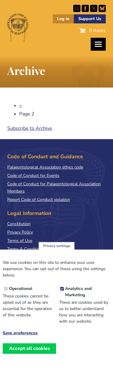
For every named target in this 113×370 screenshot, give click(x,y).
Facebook (85, 8)
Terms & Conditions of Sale (33, 249)
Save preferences (20, 339)
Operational (20, 294)
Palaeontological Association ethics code (45, 167)
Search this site (76, 8)
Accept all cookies (29, 354)
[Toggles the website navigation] (98, 44)
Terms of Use (19, 240)
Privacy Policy (20, 232)
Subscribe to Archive (29, 128)
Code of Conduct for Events (33, 175)
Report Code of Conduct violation (38, 199)
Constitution (18, 224)
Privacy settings (56, 251)
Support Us (89, 19)
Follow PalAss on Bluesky (102, 8)
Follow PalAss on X (93, 8)
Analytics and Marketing (78, 298)
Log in (63, 19)
